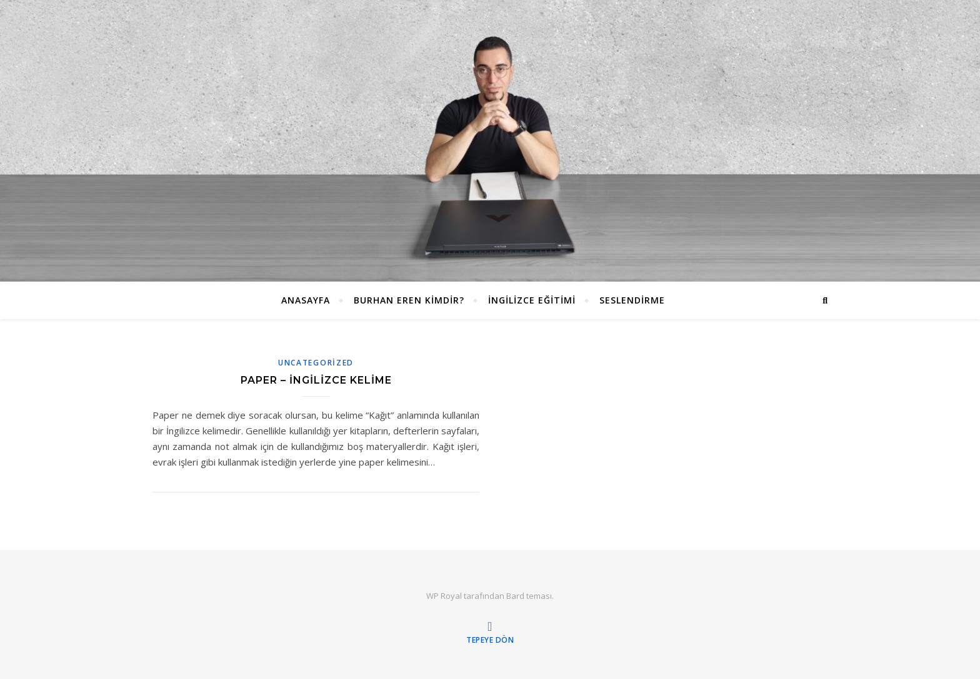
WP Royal (444, 595)
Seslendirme (632, 300)
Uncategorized (316, 362)
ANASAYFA (305, 300)
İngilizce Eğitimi (532, 300)
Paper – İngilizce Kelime (316, 380)
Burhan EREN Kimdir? (409, 300)
